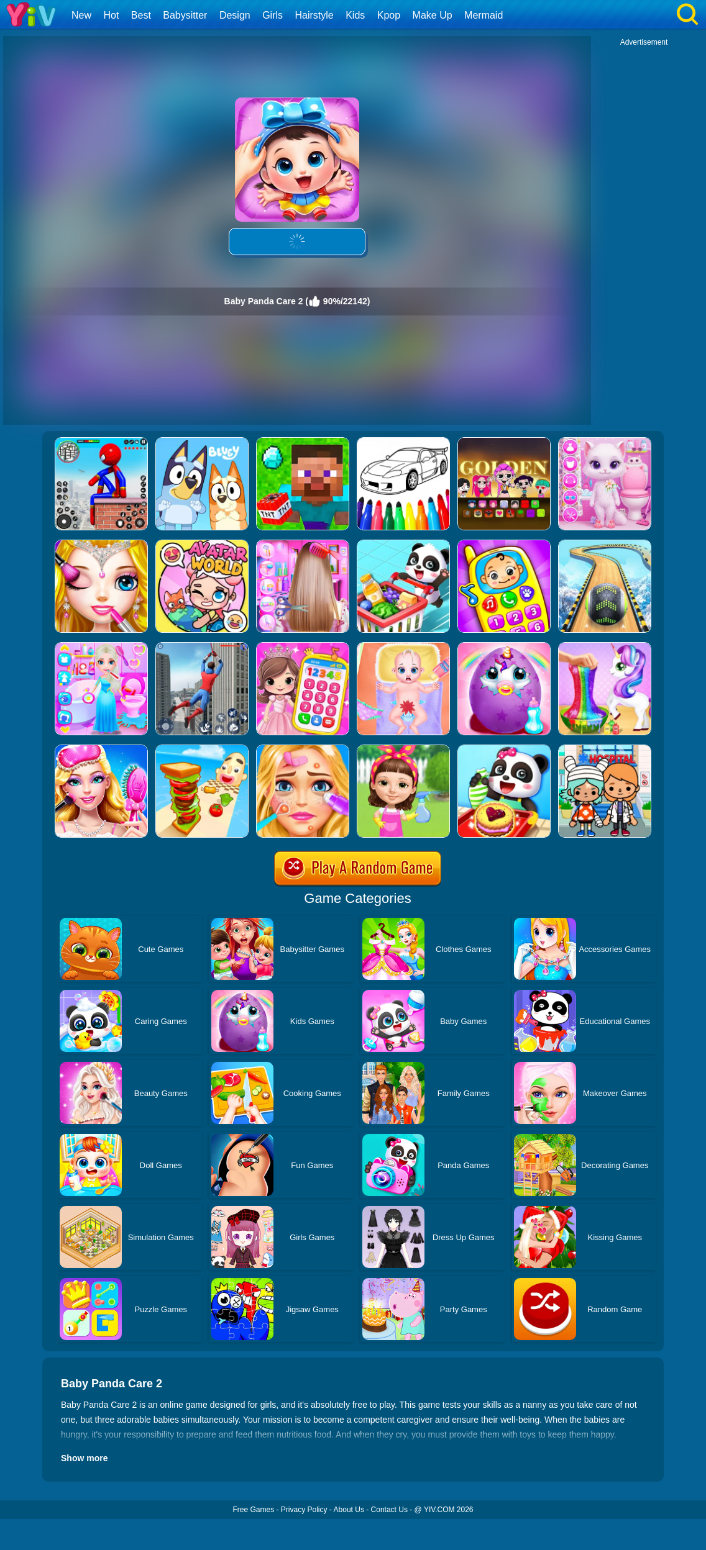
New (81, 15)
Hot (111, 15)
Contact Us (389, 1509)
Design (234, 15)
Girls (272, 15)
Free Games (253, 1509)
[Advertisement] (644, 233)
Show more (84, 1458)
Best (141, 15)
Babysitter (185, 15)
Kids (355, 15)
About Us (349, 1509)
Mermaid (483, 15)
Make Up (432, 15)
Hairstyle (314, 15)
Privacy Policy (304, 1509)
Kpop (388, 15)
